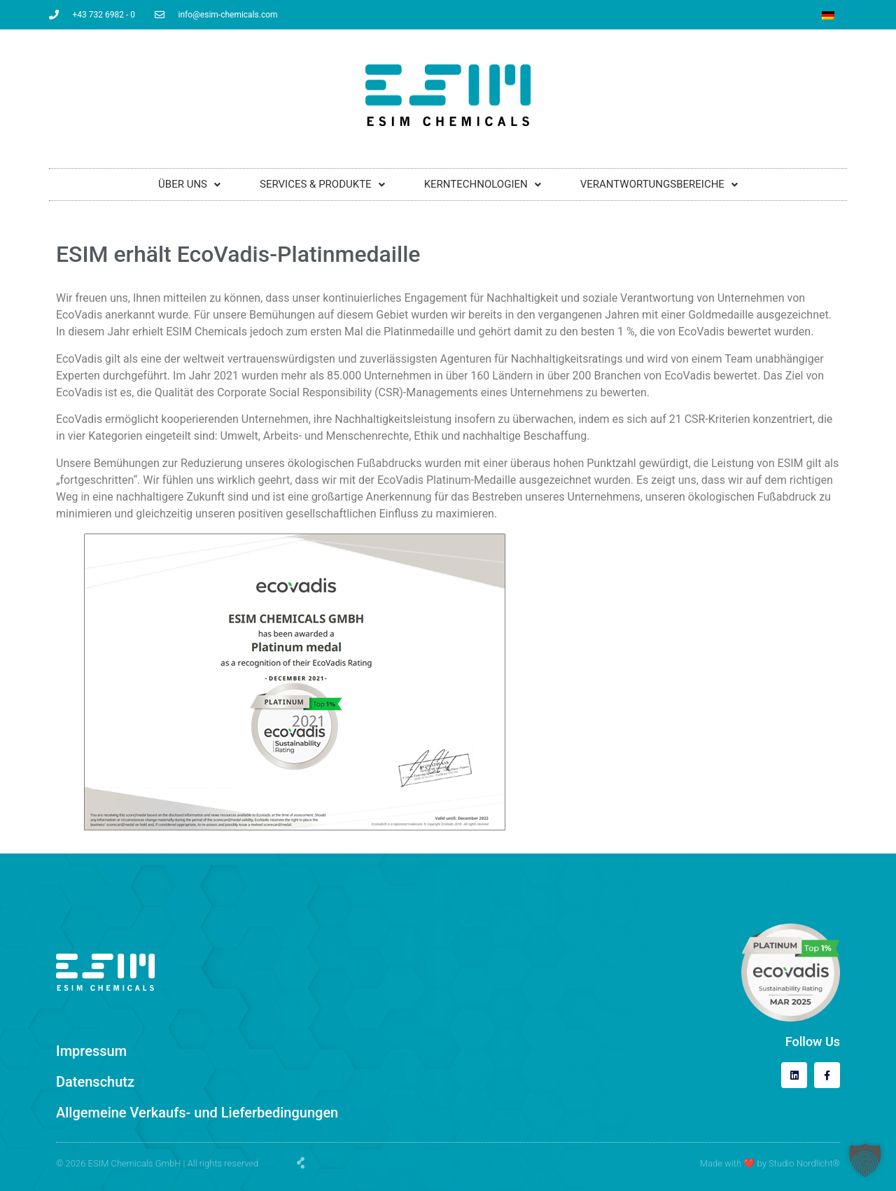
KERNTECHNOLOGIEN (482, 184)
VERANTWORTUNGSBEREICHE (659, 184)
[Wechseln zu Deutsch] (828, 15)
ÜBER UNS (189, 184)
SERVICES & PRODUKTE (322, 184)
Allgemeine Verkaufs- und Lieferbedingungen (197, 1112)
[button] (865, 1160)
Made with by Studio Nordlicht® (770, 1163)
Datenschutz (95, 1081)
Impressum (91, 1051)
